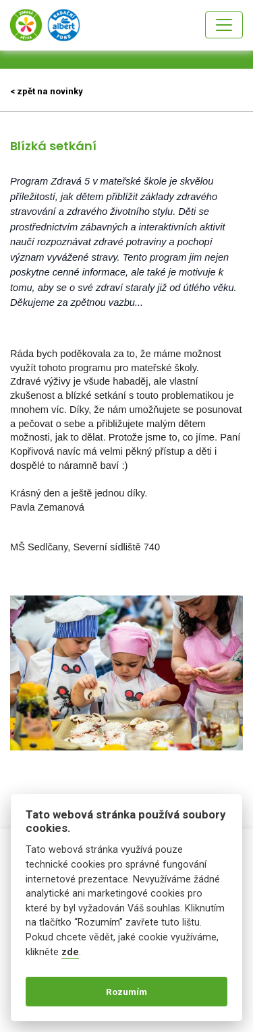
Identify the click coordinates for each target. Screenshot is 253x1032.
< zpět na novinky (46, 91)
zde (70, 952)
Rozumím (126, 991)
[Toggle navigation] (224, 24)
